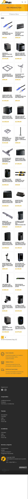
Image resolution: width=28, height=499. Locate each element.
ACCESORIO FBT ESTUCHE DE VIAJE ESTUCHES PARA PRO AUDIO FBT (20, 265)
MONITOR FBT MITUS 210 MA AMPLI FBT (19, 201)
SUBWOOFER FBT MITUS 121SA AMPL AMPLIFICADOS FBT (7, 243)
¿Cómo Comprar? (6, 452)
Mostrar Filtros (14, 14)
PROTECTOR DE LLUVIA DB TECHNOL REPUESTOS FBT (19, 33)
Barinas (3, 420)
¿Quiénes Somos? (6, 400)
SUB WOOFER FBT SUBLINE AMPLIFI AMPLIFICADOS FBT (20, 117)
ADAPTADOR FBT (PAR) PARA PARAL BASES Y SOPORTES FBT (7, 307)
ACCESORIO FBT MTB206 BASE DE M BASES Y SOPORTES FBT (7, 75)
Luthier (3, 450)
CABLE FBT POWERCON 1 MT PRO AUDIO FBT (19, 180)
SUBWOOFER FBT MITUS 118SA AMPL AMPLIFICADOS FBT (7, 117)
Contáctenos (4, 448)
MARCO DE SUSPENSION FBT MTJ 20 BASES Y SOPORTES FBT (6, 223)
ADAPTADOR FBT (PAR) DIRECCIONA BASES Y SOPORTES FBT (7, 265)
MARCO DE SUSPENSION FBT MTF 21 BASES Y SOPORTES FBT (6, 139)
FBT (2, 18)
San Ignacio (4, 415)
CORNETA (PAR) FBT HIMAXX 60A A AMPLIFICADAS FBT (20, 306)
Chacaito (3, 416)
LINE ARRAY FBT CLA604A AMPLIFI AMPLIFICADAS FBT (7, 285)
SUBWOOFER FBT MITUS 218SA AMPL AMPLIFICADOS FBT (20, 159)
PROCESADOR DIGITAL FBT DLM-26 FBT (20, 285)
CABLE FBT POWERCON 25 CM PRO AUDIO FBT (7, 33)
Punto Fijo (3, 421)
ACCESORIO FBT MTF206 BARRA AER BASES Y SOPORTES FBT (6, 160)
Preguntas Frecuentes (7, 453)
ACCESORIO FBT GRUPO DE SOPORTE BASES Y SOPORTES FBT (20, 75)
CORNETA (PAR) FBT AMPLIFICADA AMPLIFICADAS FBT (7, 180)
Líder (2, 418)
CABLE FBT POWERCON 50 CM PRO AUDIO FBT (20, 96)
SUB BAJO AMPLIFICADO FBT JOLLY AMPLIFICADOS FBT (7, 54)
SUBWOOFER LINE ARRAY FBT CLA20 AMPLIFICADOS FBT (7, 96)
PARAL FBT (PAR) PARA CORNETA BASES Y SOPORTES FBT (20, 139)
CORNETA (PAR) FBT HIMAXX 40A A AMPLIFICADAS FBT (20, 243)
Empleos (3, 402)
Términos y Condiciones (7, 404)
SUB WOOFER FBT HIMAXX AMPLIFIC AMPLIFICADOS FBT (20, 54)
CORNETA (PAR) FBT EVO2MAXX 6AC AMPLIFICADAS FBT (20, 223)
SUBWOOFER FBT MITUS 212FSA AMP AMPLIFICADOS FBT (7, 201)
